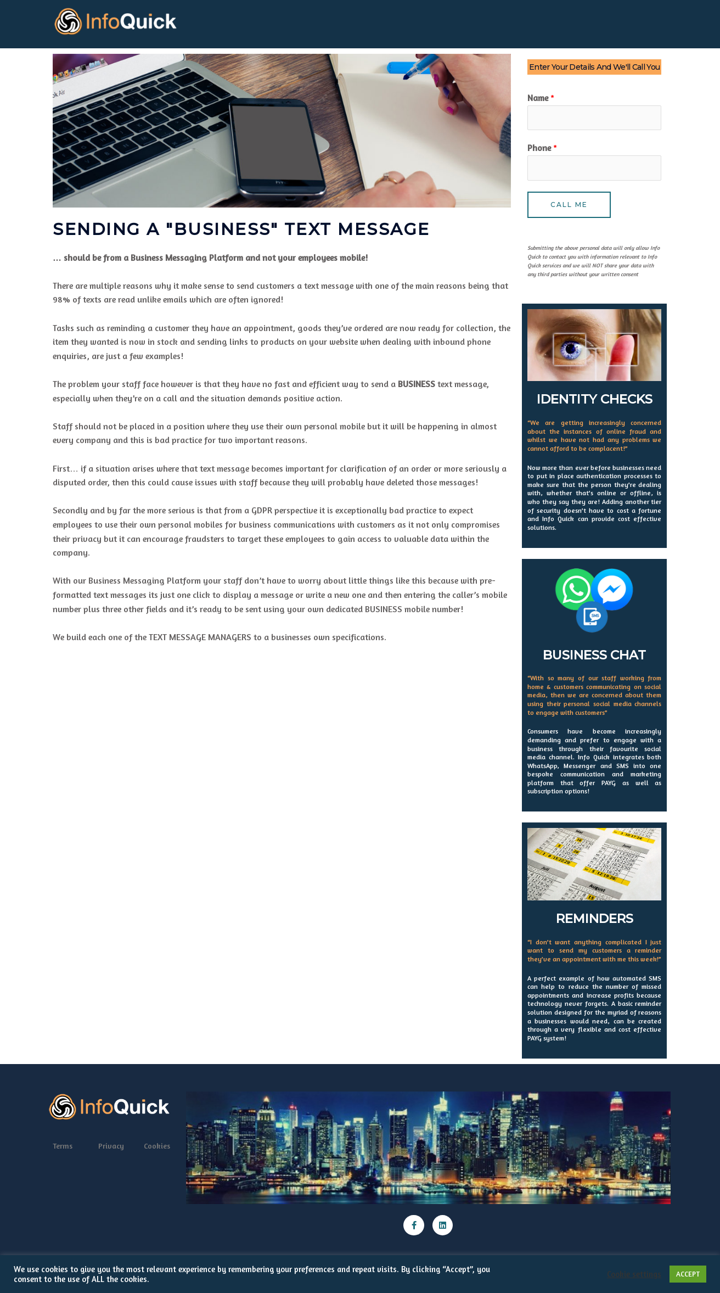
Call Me (569, 204)
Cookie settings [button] (634, 1274)
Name (540, 93)
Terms (62, 1146)
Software (549, 21)
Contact (593, 21)
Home (210, 21)
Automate (297, 21)
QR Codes (249, 21)
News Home (640, 21)
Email (392, 21)
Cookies (157, 1146)
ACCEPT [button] (688, 1273)
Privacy (111, 1146)
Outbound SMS (443, 21)
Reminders (502, 21)
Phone (542, 146)
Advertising (349, 21)
